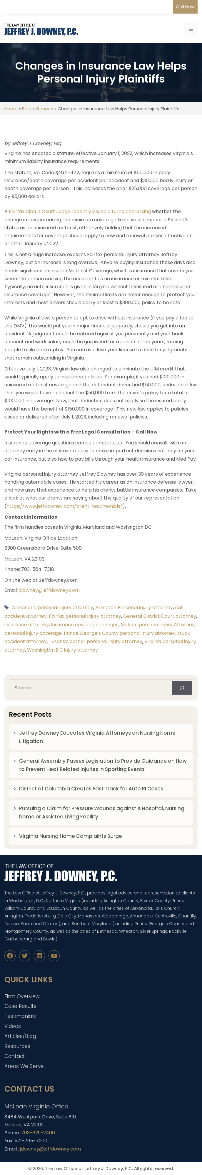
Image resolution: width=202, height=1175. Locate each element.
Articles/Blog (20, 1036)
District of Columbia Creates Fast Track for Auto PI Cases (91, 788)
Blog (26, 109)
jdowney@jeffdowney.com (49, 590)
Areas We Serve (24, 1066)
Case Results (20, 1006)
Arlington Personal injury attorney (134, 607)
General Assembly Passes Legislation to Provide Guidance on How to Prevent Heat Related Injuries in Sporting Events (103, 765)
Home (11, 109)
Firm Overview (22, 996)
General (44, 109)
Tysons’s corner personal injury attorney (95, 641)
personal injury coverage (33, 633)
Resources (17, 1046)
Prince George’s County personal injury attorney (120, 633)
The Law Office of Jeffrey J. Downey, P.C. (89, 1168)
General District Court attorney (159, 616)
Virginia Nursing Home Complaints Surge (70, 836)
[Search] (182, 688)
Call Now (185, 7)
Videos (12, 1026)
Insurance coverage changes (84, 624)
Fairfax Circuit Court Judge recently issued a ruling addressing (80, 211)
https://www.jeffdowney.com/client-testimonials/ (64, 506)
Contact (14, 1056)
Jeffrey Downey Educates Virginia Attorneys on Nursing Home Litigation (97, 737)
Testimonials (20, 1016)
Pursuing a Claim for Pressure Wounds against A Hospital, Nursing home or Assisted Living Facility (101, 812)
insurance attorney (26, 624)
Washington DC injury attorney (62, 650)
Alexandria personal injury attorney (52, 607)
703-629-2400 (38, 1132)
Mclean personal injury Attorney (158, 624)
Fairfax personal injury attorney (85, 616)
